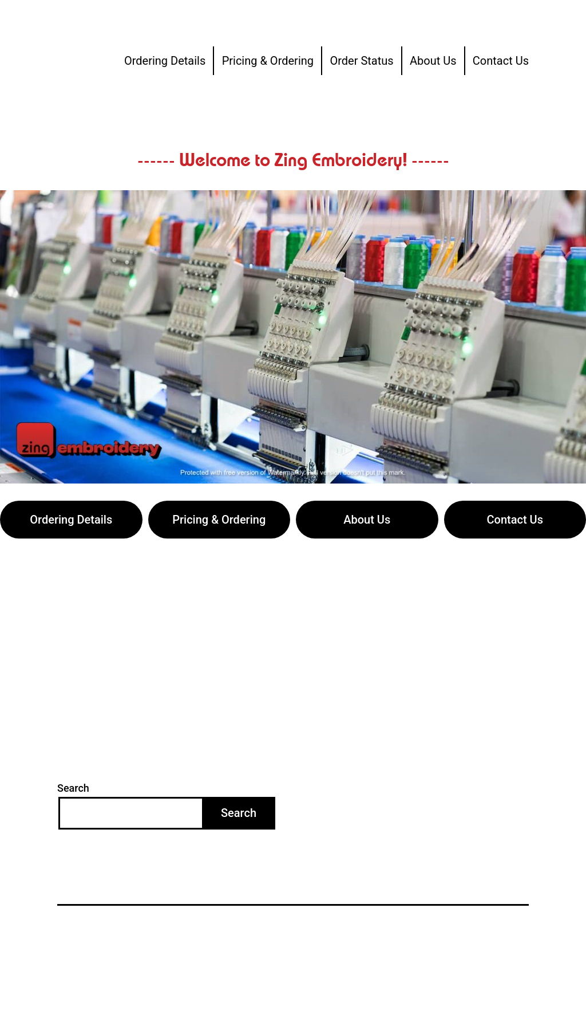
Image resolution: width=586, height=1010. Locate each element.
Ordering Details (164, 61)
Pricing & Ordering (268, 61)
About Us (433, 61)
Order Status (361, 61)
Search (73, 788)
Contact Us (501, 61)
